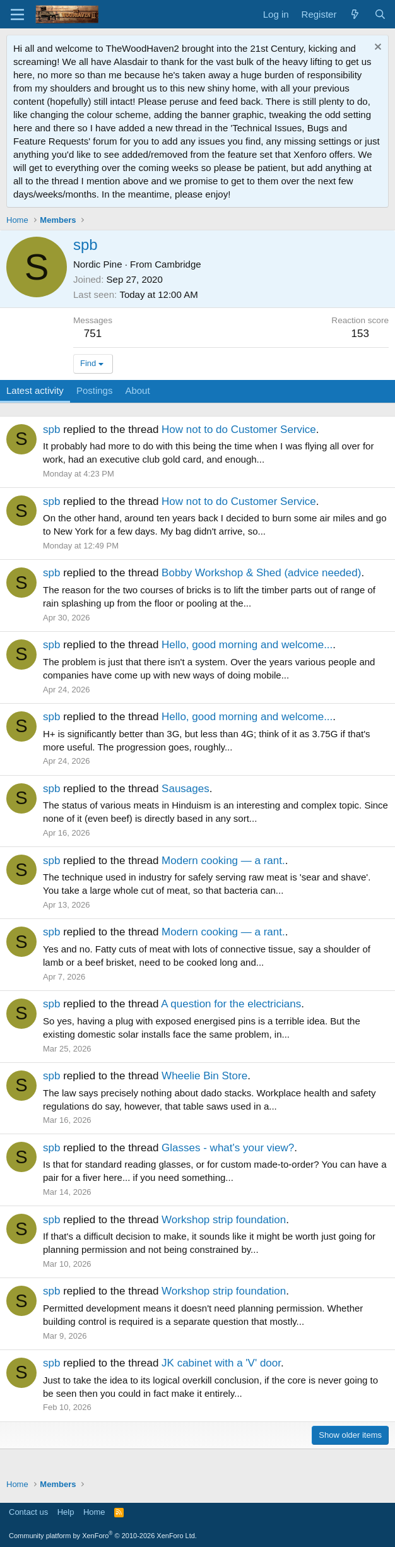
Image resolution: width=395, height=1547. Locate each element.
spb (51, 430)
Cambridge (178, 264)
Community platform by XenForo (103, 1535)
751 (93, 334)
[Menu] (17, 14)
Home (94, 1512)
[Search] (380, 14)
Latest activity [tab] (35, 390)
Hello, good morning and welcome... (247, 645)
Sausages (185, 789)
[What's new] (355, 14)
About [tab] (137, 390)
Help (65, 1512)
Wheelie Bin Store (204, 1076)
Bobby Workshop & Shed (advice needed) (261, 573)
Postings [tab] (94, 390)
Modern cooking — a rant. (223, 861)
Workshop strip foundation (224, 1220)
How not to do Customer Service (239, 430)
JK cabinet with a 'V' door (221, 1363)
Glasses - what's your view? (228, 1148)
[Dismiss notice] (376, 48)
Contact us (28, 1512)
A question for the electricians (231, 1004)
